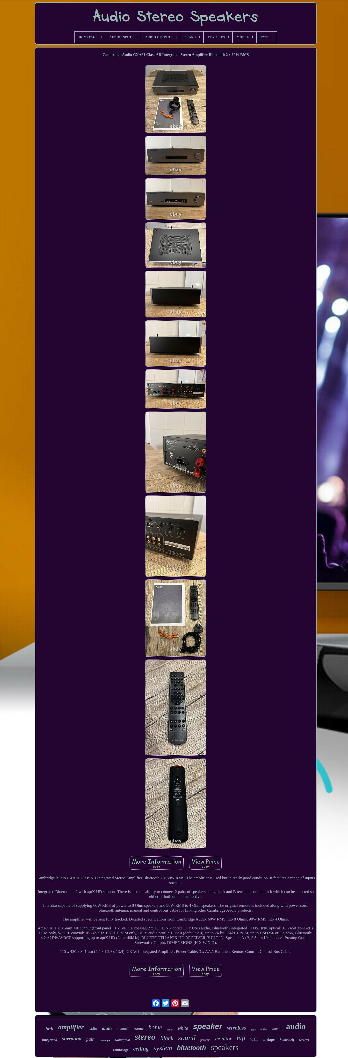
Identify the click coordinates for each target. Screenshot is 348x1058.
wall (254, 1039)
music (276, 1029)
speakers (225, 1047)
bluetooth (191, 1047)
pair (90, 1039)
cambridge (120, 1050)
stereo (145, 1037)
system (162, 1048)
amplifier (71, 1027)
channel (123, 1029)
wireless (236, 1027)
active (264, 1029)
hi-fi (49, 1028)
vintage (268, 1039)
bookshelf (287, 1040)
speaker (207, 1026)
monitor (223, 1039)
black (166, 1038)
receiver (304, 1040)
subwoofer (104, 1040)
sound (187, 1038)
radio (93, 1028)
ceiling (141, 1049)
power (170, 1029)
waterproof (122, 1040)
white (183, 1028)
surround (71, 1039)
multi (107, 1028)
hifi (241, 1038)
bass (253, 1029)
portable (205, 1040)
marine (139, 1029)
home (155, 1027)
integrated (49, 1040)
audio (296, 1026)
